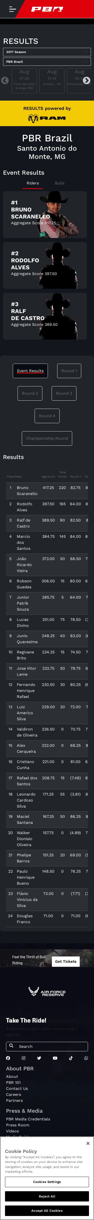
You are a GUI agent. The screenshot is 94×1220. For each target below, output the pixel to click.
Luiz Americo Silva (25, 712)
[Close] (87, 1145)
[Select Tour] (47, 62)
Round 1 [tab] (69, 370)
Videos (12, 1131)
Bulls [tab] (59, 183)
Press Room (17, 1125)
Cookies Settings (47, 1184)
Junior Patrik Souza (23, 603)
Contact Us (17, 1088)
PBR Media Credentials (28, 1119)
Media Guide (18, 1137)
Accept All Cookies (46, 1213)
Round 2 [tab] (30, 393)
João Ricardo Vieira (24, 564)
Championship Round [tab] (47, 438)
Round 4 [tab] (47, 415)
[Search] (52, 1046)
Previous (5, 81)
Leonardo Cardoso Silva (26, 800)
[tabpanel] (47, 267)
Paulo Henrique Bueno (26, 877)
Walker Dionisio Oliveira (24, 838)
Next (86, 81)
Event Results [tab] (30, 370)
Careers (13, 1094)
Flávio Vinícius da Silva (27, 899)
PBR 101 (13, 1082)
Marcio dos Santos (23, 542)
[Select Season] (47, 52)
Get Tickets (65, 961)
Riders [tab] (33, 183)
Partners (14, 1100)
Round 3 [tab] (64, 393)
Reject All (47, 1198)
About (12, 1076)
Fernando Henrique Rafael (26, 690)
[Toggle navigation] (12, 9)
